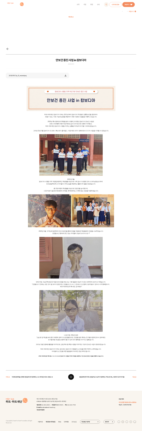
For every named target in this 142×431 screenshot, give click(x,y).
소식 (98, 4)
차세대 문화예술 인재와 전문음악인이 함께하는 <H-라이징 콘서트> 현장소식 (32, 377)
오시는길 (74, 422)
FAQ (59, 422)
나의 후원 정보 (115, 4)
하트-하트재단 (15, 4)
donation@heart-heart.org (48, 407)
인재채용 (66, 422)
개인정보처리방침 (50, 422)
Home (119, 11)
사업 (85, 4)
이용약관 (40, 422)
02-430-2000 (45, 405)
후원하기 (128, 4)
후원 (91, 4)
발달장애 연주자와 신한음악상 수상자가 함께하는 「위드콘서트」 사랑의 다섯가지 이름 (101, 377)
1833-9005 (60, 405)
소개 (78, 4)
